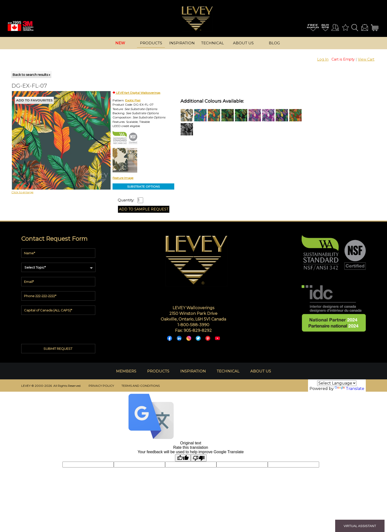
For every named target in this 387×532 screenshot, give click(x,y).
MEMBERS (126, 371)
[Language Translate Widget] (336, 383)
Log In (323, 59)
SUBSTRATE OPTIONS (143, 186)
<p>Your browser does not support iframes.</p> (52, 134)
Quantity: (126, 200)
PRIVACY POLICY (101, 385)
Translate (349, 388)
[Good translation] (183, 458)
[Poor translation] (199, 458)
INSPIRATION (193, 371)
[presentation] (58, 328)
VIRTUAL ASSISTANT (360, 526)
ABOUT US (260, 371)
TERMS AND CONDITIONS (140, 385)
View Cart (366, 59)
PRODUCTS (158, 371)
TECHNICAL (228, 371)
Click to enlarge (22, 192)
